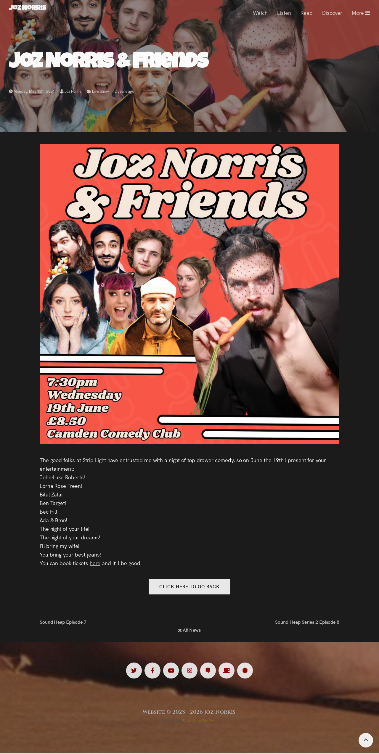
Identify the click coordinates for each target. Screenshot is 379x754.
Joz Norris (70, 92)
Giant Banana (199, 721)
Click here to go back (189, 586)
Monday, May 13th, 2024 (31, 92)
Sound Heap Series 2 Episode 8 (307, 622)
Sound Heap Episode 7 (63, 622)
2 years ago (124, 92)
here (95, 563)
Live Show (100, 92)
